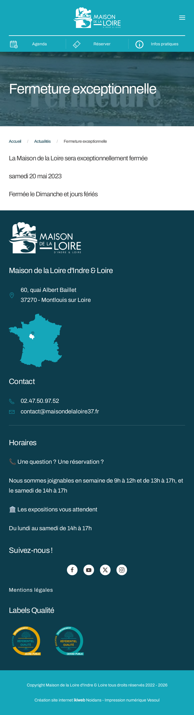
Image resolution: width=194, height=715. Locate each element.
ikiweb (79, 700)
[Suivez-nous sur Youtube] (88, 570)
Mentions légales (31, 590)
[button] (182, 17)
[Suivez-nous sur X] (105, 570)
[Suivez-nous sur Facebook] (72, 570)
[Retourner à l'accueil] (97, 17)
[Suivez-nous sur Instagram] (121, 570)
